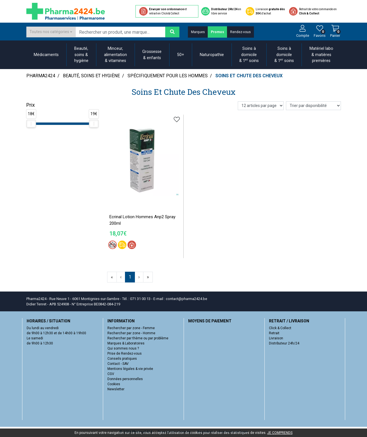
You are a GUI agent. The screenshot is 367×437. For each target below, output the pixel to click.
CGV (110, 374)
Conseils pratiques (122, 359)
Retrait (274, 333)
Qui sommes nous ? (123, 348)
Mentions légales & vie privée (130, 369)
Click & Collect (280, 328)
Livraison (276, 338)
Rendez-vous (240, 32)
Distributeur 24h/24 (284, 343)
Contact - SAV (118, 364)
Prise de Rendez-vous (124, 353)
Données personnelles (125, 379)
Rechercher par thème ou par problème (137, 338)
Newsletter (115, 389)
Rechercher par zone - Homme (131, 333)
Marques (198, 32)
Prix (30, 105)
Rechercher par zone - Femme (131, 328)
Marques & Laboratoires (126, 343)
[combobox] (51, 32)
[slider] (31, 124)
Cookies (113, 384)
